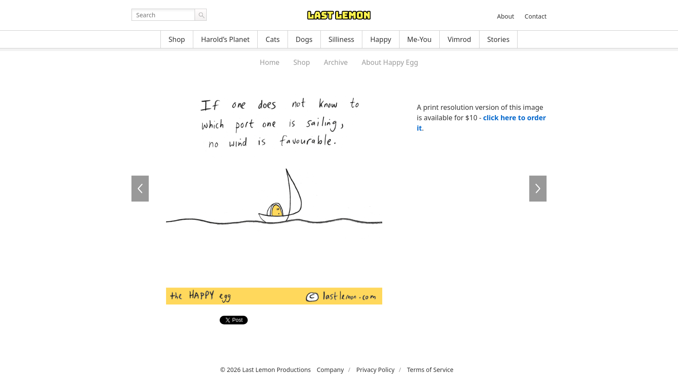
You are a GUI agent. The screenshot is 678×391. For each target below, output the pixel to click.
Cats (272, 39)
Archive (336, 62)
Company (330, 369)
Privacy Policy (375, 369)
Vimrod (459, 39)
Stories (498, 39)
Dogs (304, 39)
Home (270, 62)
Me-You (419, 39)
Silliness (342, 39)
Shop (177, 39)
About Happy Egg (389, 62)
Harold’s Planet (225, 39)
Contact (535, 16)
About (505, 16)
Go (201, 15)
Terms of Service (430, 369)
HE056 (538, 189)
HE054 (140, 189)
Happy (380, 39)
